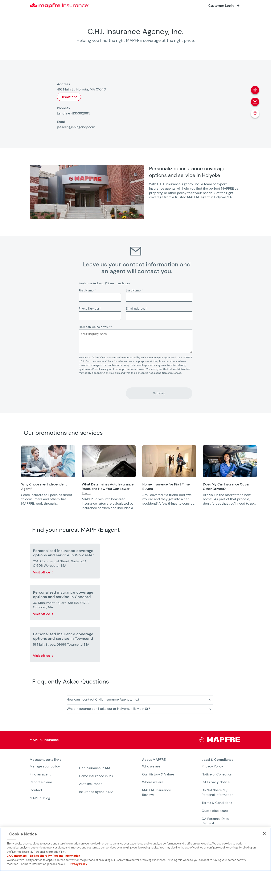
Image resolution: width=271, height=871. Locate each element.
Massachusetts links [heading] (45, 760)
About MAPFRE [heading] (154, 760)
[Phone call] (255, 90)
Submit (159, 393)
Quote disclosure (215, 811)
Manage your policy (45, 766)
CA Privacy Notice (216, 782)
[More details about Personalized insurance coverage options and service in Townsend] (65, 645)
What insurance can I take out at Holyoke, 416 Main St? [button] (108, 708)
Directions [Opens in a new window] (69, 97)
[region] (146, 480)
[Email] (255, 102)
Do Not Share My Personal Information (217, 792)
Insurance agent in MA (96, 792)
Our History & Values (158, 774)
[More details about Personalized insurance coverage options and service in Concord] (65, 603)
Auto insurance (90, 784)
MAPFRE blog (40, 798)
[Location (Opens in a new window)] (255, 113)
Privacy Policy (212, 766)
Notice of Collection (217, 774)
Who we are (151, 766)
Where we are (152, 782)
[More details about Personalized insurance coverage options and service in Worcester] (65, 562)
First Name (87, 290)
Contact (36, 790)
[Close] (264, 833)
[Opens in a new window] (225, 5)
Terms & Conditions (217, 803)
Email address (137, 308)
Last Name (134, 290)
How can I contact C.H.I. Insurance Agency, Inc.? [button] (103, 699)
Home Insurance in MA (96, 776)
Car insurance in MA (94, 768)
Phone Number (90, 308)
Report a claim (41, 782)
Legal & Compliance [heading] (217, 760)
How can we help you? (95, 327)
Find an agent (40, 774)
